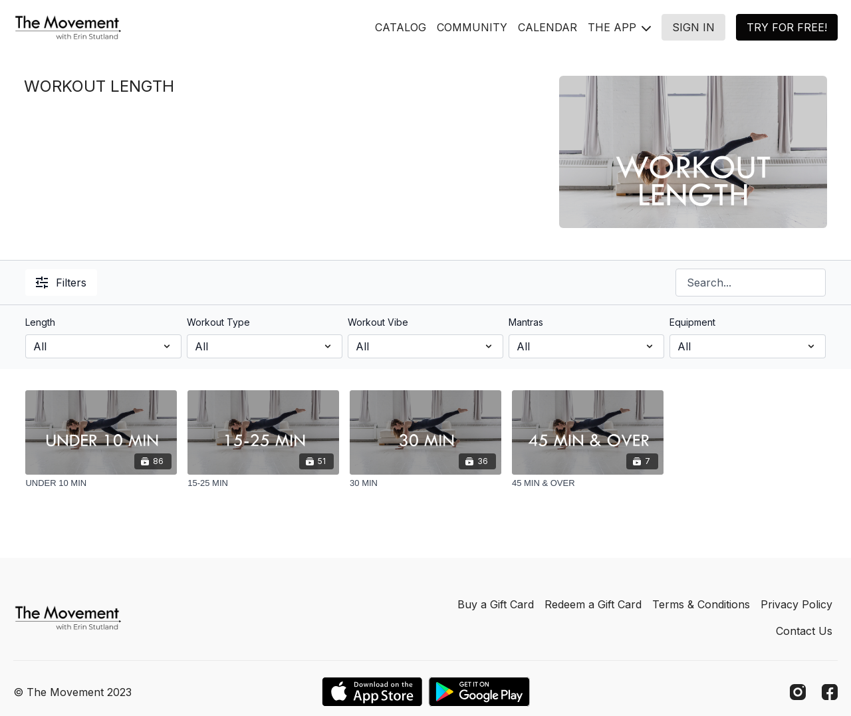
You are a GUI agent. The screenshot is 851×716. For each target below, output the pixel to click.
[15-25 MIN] (263, 483)
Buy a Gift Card (495, 604)
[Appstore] (372, 692)
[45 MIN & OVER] (588, 483)
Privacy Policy (796, 604)
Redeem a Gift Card (593, 604)
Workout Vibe (378, 322)
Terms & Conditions (701, 604)
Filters (61, 282)
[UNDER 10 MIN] (101, 483)
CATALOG (400, 27)
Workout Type (218, 322)
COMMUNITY (472, 27)
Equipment (692, 322)
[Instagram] (798, 692)
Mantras (526, 322)
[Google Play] (479, 692)
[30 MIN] (425, 483)
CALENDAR (547, 27)
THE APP (619, 27)
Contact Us (804, 631)
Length (40, 322)
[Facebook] (830, 692)
